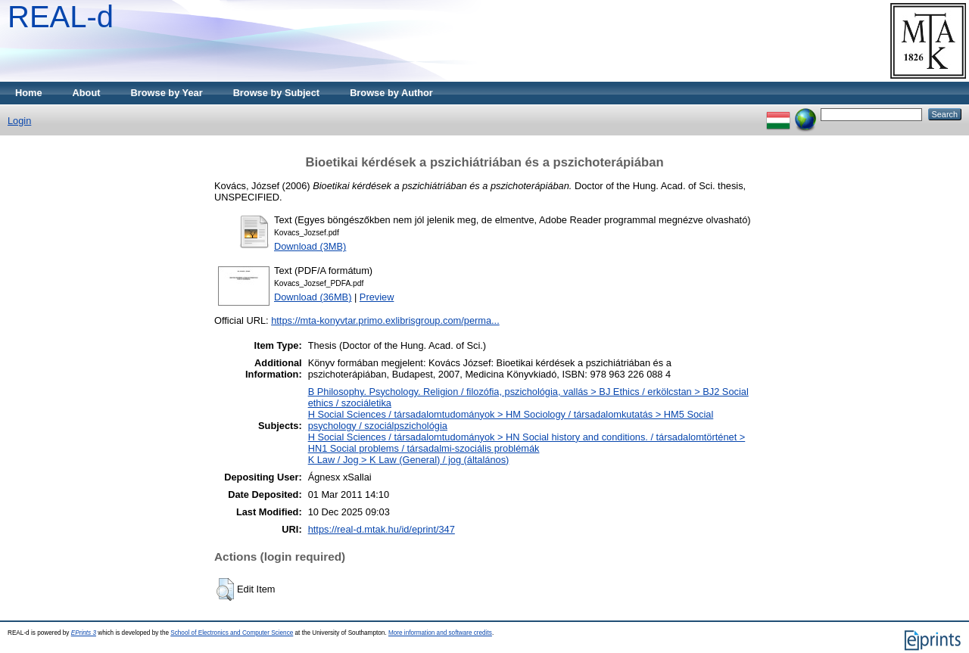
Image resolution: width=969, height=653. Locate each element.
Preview (377, 297)
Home (28, 92)
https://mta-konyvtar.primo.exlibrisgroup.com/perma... (385, 320)
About (87, 92)
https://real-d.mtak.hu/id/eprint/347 (381, 529)
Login (19, 120)
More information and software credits (440, 633)
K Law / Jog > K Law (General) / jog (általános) (408, 459)
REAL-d (61, 16)
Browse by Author (391, 92)
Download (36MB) (312, 297)
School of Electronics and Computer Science (231, 633)
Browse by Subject (276, 92)
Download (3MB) (310, 246)
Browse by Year (167, 92)
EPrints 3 (83, 633)
